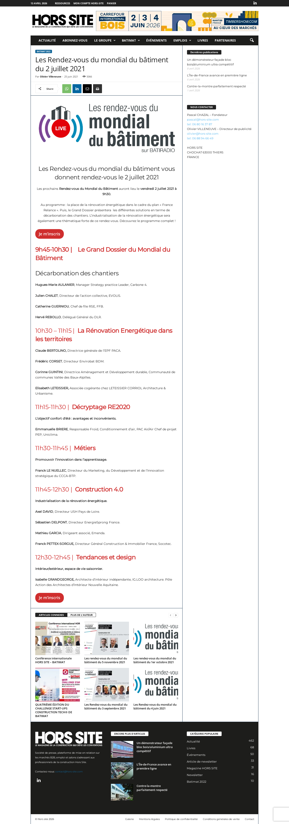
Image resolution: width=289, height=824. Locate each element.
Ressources (62, 3)
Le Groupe (105, 40)
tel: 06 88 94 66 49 (200, 138)
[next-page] (176, 615)
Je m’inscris (49, 233)
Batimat (131, 40)
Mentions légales (149, 819)
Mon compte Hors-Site (88, 3)
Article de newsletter (202, 761)
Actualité (47, 40)
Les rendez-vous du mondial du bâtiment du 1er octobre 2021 (154, 660)
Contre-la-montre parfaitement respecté (216, 86)
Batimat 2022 (43, 51)
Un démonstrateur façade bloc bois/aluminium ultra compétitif (210, 62)
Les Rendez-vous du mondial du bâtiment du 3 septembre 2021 (105, 706)
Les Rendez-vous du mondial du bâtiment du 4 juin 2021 (155, 706)
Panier (111, 3)
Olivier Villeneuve (50, 76)
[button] (252, 40)
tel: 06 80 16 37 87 (199, 124)
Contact (249, 819)
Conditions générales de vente (221, 819)
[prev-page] (170, 615)
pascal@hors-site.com (203, 119)
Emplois (182, 40)
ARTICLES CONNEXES (51, 615)
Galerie (129, 819)
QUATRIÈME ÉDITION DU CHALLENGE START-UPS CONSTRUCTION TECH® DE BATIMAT (53, 710)
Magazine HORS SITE (202, 768)
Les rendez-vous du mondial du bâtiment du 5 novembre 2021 (105, 660)
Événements (156, 40)
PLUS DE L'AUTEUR (82, 615)
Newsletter (195, 775)
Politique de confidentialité (181, 819)
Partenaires (225, 40)
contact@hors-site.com (69, 771)
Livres (203, 40)
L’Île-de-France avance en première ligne (217, 75)
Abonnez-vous (74, 40)
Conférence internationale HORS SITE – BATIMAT (53, 660)
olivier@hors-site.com (202, 133)
